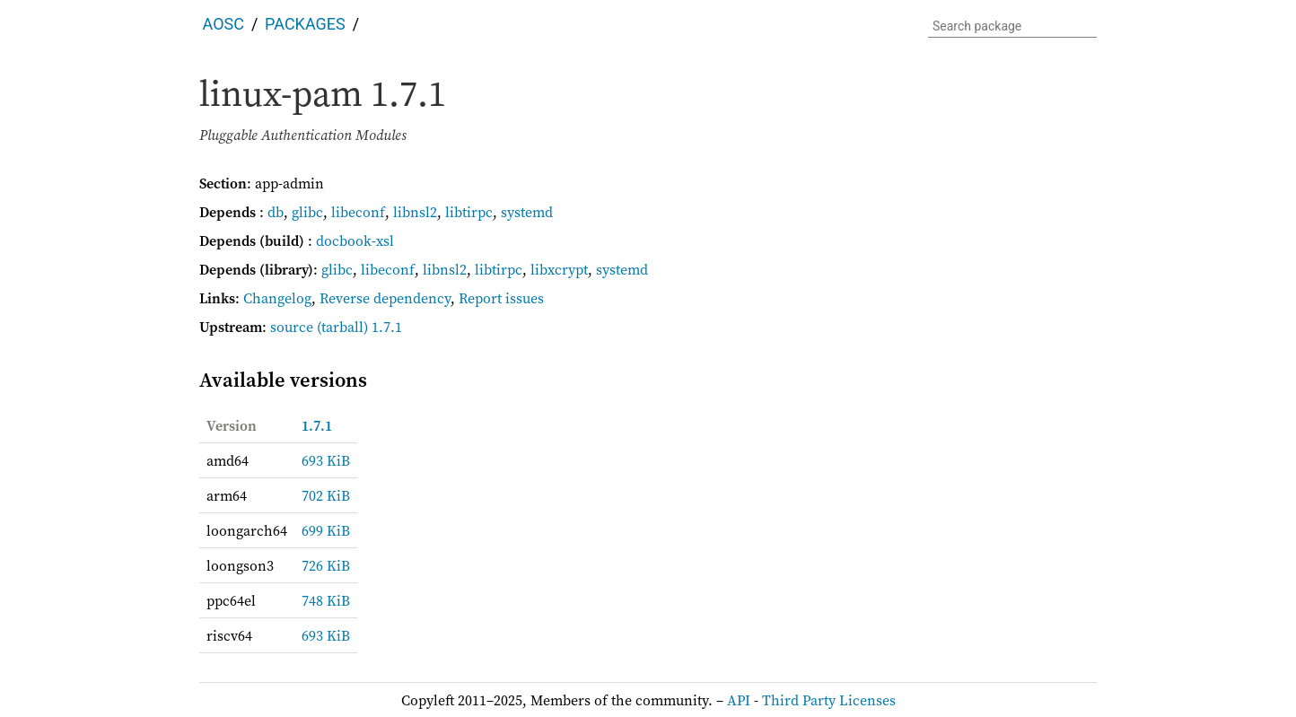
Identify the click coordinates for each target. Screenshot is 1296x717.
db (275, 212)
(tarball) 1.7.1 (359, 327)
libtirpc (469, 212)
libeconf (358, 212)
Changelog (277, 298)
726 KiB (326, 565)
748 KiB (326, 600)
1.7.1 (317, 425)
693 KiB (326, 460)
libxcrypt (559, 269)
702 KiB (326, 495)
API (738, 700)
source (291, 327)
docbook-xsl (355, 240)
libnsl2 (415, 212)
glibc (307, 212)
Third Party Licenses (829, 700)
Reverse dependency (385, 298)
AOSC (223, 23)
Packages (305, 23)
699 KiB (326, 530)
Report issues (501, 298)
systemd (527, 212)
